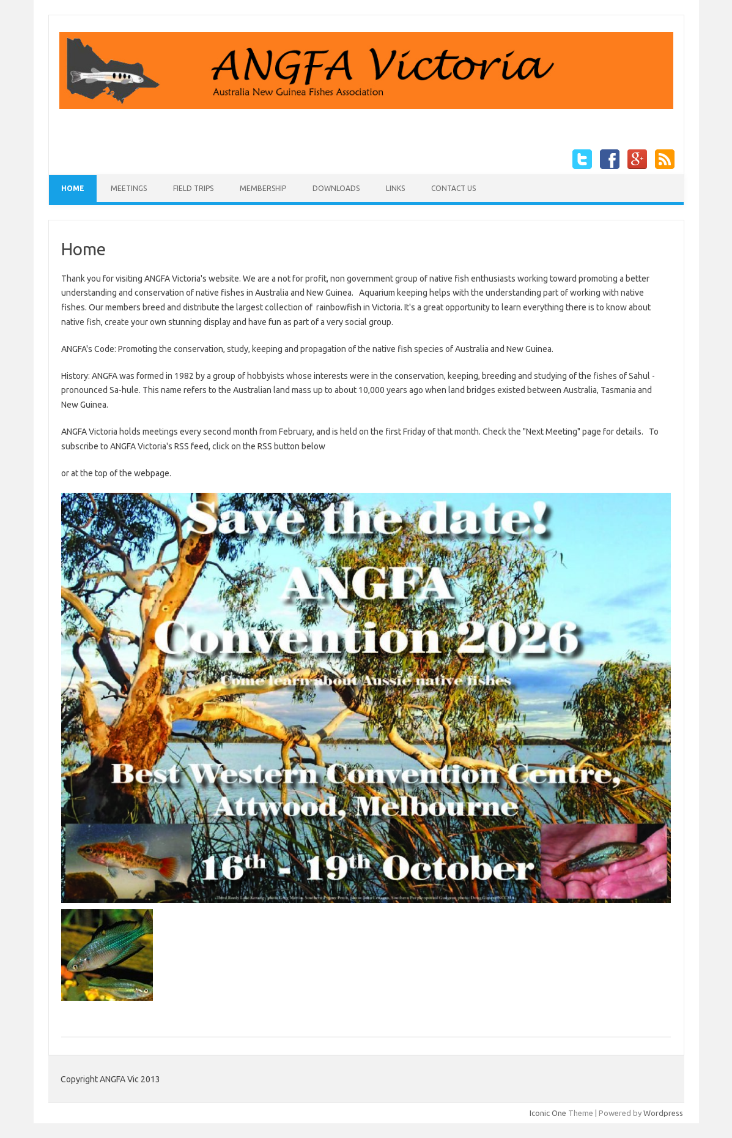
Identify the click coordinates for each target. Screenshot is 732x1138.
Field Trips (193, 188)
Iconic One (548, 1113)
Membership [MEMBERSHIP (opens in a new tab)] (263, 188)
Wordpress (663, 1113)
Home (72, 188)
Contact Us (453, 188)
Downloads (336, 188)
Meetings (129, 188)
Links (395, 188)
